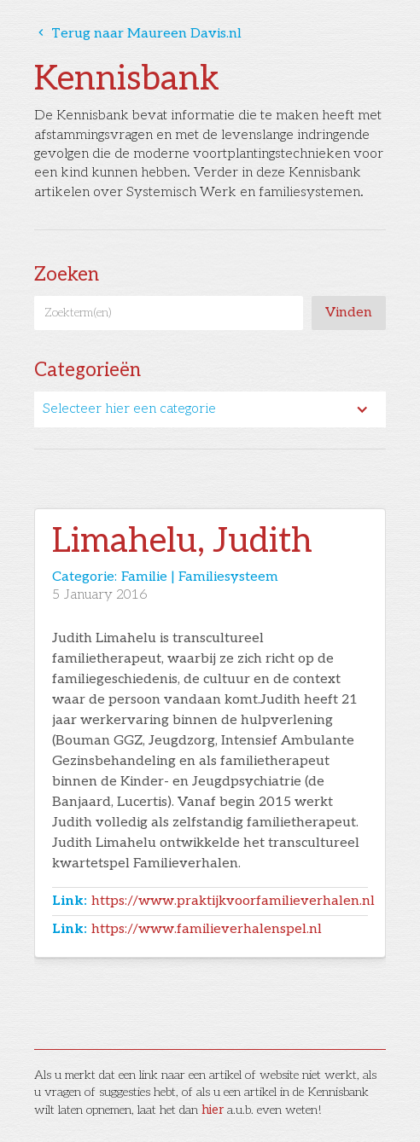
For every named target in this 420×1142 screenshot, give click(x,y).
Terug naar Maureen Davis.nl (138, 34)
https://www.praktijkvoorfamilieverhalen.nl (233, 901)
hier (212, 1110)
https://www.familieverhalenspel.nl (206, 929)
